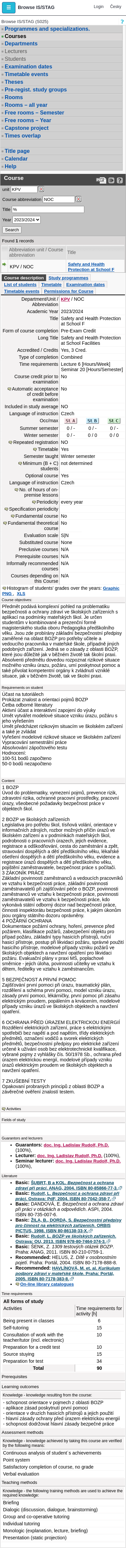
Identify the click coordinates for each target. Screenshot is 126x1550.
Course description (24, 277)
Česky (115, 6)
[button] (8, 7)
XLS (21, 593)
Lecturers (16, 51)
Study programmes (68, 277)
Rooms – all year (26, 105)
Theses (14, 82)
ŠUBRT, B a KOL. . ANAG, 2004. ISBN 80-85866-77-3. (66, 1185)
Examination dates (28, 66)
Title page (17, 151)
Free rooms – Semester (34, 112)
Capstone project (27, 128)
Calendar (16, 159)
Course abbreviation (21, 199)
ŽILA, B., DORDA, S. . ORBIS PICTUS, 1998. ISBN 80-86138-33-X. (68, 1225)
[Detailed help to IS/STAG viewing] (119, 180)
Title (6, 209)
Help (10, 166)
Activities (13, 1109)
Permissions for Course (68, 291)
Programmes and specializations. (47, 29)
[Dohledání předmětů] (78, 199)
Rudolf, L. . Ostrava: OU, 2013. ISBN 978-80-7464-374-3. (65, 1239)
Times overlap (23, 136)
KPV (65, 299)
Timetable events (26, 74)
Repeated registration (35, 442)
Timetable (51, 284)
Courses (15, 36)
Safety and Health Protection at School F (91, 267)
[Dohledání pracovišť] (41, 189)
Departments (21, 43)
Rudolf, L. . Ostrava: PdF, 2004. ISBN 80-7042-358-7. (67, 1196)
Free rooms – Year (28, 120)
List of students (20, 284)
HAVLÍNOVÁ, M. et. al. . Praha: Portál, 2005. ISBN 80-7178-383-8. (67, 1273)
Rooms (14, 97)
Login (98, 6)
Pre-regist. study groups (36, 89)
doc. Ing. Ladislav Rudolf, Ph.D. (76, 1144)
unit (5, 189)
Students (15, 59)
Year (6, 219)
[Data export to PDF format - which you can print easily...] (101, 180)
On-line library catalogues (47, 1284)
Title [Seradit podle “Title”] (71, 252)
